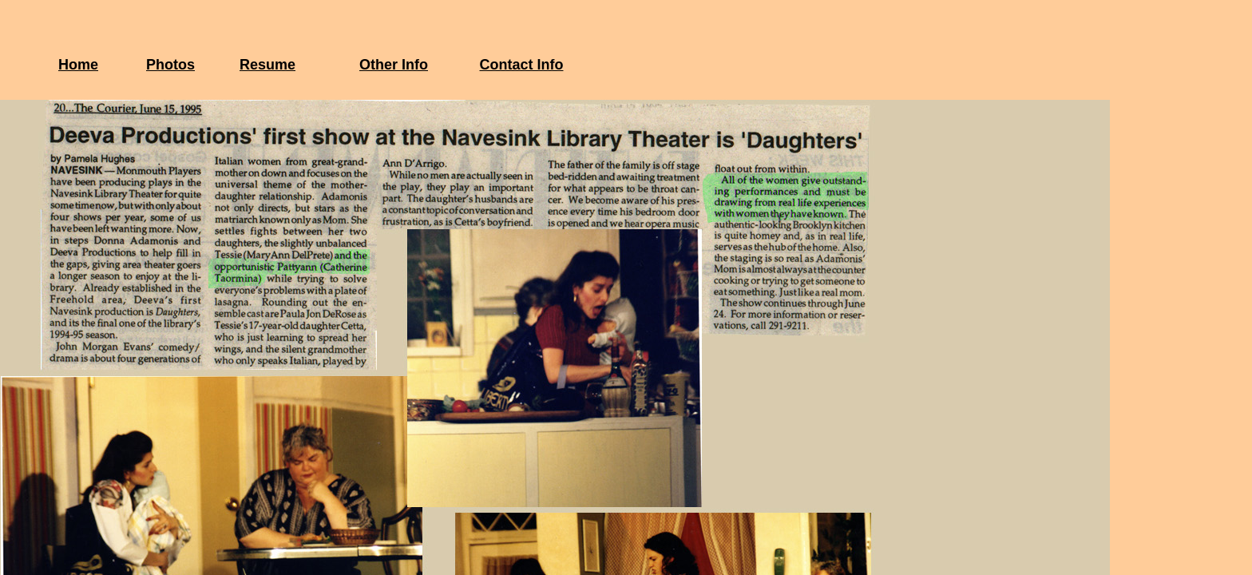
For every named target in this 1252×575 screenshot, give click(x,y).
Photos (170, 65)
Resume (267, 65)
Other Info (393, 65)
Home (78, 65)
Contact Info (522, 65)
